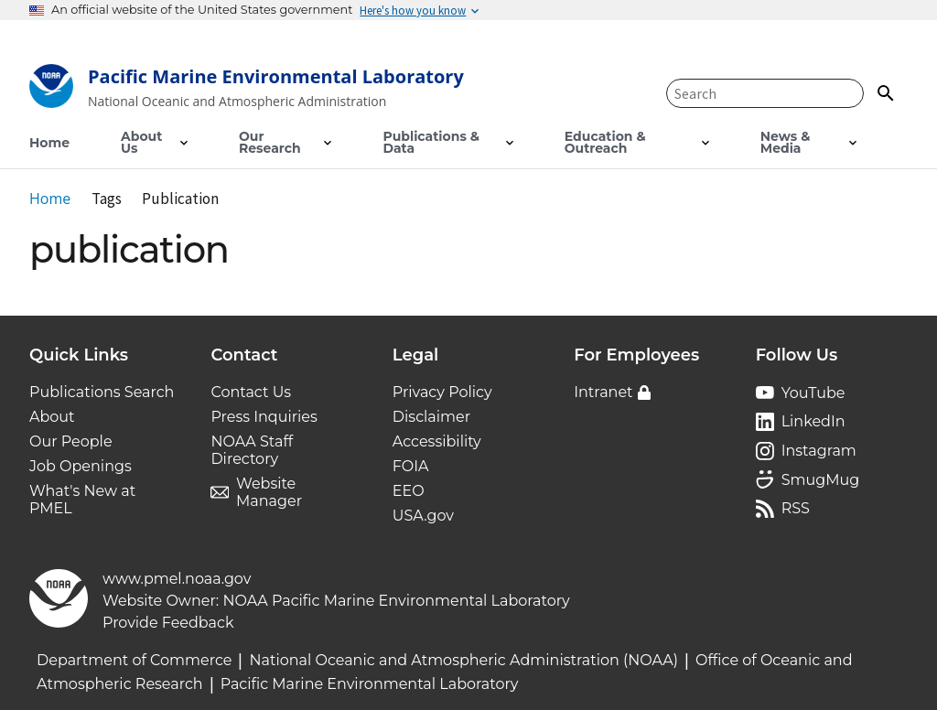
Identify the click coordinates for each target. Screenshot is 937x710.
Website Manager (269, 492)
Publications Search (101, 392)
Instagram (818, 450)
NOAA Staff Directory (251, 450)
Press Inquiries (263, 416)
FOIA (411, 466)
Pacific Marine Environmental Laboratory (370, 684)
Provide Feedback (168, 622)
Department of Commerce (134, 660)
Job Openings (80, 466)
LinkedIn (813, 421)
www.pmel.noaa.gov (176, 578)
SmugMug (820, 480)
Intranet (603, 392)
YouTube (813, 393)
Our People (71, 441)
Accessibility (437, 441)
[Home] (246, 90)
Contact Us (250, 392)
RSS (795, 508)
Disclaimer (431, 416)
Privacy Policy (442, 392)
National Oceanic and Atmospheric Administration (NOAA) (463, 660)
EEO (409, 491)
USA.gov (423, 515)
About (52, 416)
